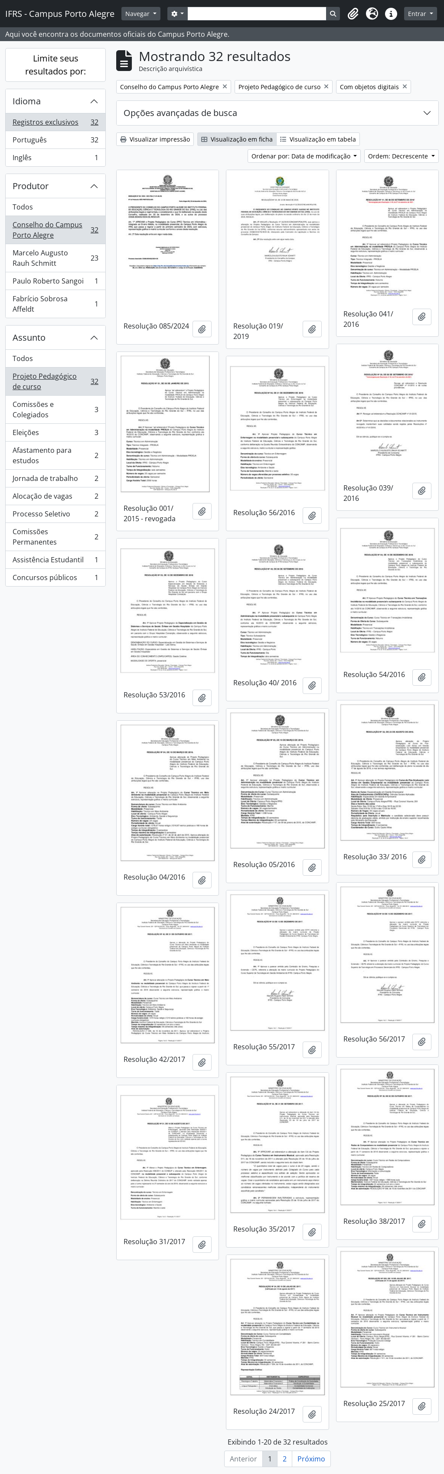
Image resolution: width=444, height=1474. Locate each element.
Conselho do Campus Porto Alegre (55, 230)
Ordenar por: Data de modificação (301, 156)
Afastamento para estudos (55, 455)
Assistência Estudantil (55, 562)
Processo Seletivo (55, 516)
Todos (23, 207)
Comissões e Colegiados (55, 409)
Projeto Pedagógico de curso (55, 381)
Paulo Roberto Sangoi (55, 283)
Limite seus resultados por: (55, 64)
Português (55, 142)
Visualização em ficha (237, 139)
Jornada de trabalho (55, 480)
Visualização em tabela (318, 139)
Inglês (55, 159)
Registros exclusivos (55, 124)
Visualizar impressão (155, 139)
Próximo (311, 1459)
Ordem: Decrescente (399, 156)
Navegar (138, 14)
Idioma (27, 101)
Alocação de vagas (55, 498)
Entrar (418, 14)
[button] (352, 13)
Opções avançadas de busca (180, 113)
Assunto (29, 337)
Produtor (31, 186)
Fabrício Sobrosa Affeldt (55, 304)
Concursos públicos (55, 579)
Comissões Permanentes (55, 537)
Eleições (55, 434)
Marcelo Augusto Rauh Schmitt (55, 258)
